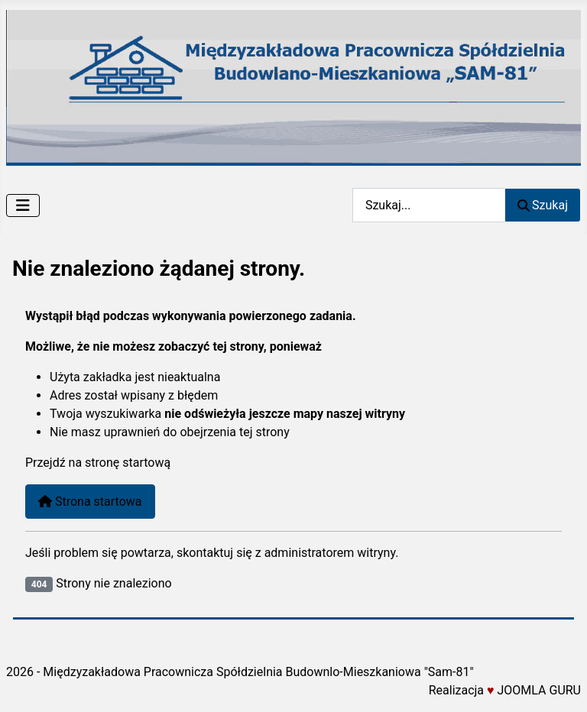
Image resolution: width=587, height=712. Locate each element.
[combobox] (428, 205)
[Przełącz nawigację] (23, 205)
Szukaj (542, 205)
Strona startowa (90, 501)
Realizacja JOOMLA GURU (505, 690)
